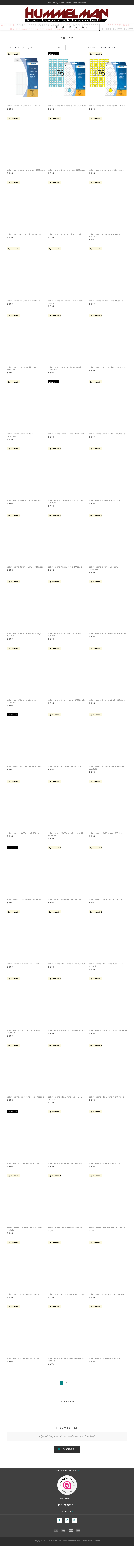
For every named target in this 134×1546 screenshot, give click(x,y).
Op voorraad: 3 (96, 1045)
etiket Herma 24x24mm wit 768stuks (65, 899)
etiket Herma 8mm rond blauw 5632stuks (67, 106)
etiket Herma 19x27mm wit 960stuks (24, 766)
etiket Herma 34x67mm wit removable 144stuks (25, 1229)
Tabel (68, 47)
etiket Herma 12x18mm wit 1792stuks (24, 301)
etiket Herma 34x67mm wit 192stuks (105, 1163)
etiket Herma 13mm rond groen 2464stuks (21, 435)
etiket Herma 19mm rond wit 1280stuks (107, 700)
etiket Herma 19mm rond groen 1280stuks (21, 701)
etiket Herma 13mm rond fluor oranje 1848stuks (65, 368)
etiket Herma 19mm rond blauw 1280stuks (103, 568)
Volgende (73, 1383)
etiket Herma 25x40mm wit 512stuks (23, 964)
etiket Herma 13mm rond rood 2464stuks (66, 434)
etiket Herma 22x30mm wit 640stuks (24, 899)
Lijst (74, 47)
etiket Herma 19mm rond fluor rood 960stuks (64, 634)
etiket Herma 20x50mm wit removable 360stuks (66, 834)
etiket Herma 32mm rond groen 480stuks (108, 1030)
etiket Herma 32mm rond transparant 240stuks (65, 1098)
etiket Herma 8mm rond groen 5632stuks (26, 170)
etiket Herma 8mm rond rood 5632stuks (66, 170)
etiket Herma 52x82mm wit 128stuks (23, 1358)
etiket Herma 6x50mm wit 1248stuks (24, 106)
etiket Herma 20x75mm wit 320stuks (106, 833)
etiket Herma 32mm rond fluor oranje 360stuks (106, 965)
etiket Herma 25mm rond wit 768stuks (106, 899)
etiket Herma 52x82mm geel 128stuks (24, 1294)
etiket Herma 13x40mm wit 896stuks (24, 500)
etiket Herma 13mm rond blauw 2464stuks (21, 368)
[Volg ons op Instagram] (59, 1520)
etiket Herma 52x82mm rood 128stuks (106, 1294)
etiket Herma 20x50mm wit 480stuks (24, 833)
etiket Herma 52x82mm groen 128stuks (66, 1294)
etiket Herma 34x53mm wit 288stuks (65, 1163)
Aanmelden (69, 1449)
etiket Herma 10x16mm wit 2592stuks (65, 234)
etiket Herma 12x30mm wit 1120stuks (106, 301)
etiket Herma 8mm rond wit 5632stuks (106, 170)
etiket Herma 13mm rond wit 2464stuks (107, 434)
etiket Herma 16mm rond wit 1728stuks (25, 567)
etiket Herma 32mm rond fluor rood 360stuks (23, 1031)
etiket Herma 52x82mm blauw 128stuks (107, 1228)
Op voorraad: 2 (96, 54)
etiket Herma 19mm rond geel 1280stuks (107, 633)
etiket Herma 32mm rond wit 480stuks (107, 1097)
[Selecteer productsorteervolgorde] (113, 47)
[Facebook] (67, 1520)
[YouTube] (74, 1520)
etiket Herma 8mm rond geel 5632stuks (107, 106)
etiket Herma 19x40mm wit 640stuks (65, 766)
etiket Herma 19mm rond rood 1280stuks (66, 700)
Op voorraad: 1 (13, 54)
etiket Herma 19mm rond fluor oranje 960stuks (24, 634)
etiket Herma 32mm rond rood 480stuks (25, 1097)
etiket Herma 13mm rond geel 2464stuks (107, 367)
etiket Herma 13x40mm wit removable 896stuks (65, 501)
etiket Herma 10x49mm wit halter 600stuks (104, 235)
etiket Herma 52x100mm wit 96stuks (65, 1228)
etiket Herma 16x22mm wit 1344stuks (65, 567)
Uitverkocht (53, 54)
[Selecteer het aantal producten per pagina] (17, 47)
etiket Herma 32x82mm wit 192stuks (23, 1163)
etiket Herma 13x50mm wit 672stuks (105, 500)
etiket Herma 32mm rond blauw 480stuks (67, 964)
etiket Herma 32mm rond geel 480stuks (66, 1030)
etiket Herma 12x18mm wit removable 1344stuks (65, 302)
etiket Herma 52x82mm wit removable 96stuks (66, 1359)
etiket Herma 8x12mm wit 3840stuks (24, 234)
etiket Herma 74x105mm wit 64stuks (105, 1358)
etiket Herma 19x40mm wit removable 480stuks (106, 767)
